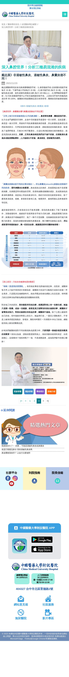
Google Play (42, 539)
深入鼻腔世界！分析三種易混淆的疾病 (18, 27)
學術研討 (40, 391)
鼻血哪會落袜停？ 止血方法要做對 (16, 453)
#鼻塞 (46, 106)
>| (48, 401)
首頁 (3, 24)
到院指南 (34, 481)
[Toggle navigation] (64, 14)
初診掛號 (17, 391)
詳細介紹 (51, 391)
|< (21, 401)
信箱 (57, 481)
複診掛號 (29, 391)
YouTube (11, 483)
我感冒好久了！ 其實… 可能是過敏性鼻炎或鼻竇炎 (23, 446)
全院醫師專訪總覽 (29, 24)
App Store (42, 549)
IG (15, 478)
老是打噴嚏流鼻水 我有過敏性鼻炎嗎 (17, 449)
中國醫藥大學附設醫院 (34, 567)
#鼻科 (22, 106)
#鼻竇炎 (40, 106)
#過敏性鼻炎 (31, 106)
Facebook (8, 478)
